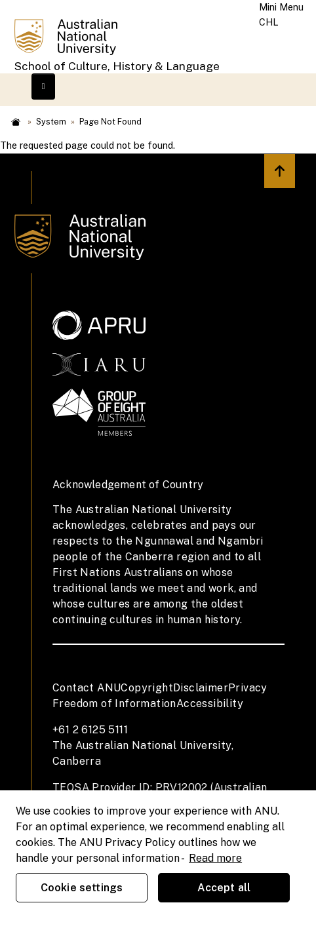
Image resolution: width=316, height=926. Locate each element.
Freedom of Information (114, 703)
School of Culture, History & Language (117, 66)
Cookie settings (82, 887)
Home (15, 121)
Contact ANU (86, 688)
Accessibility (209, 703)
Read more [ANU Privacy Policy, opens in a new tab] (215, 858)
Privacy (247, 688)
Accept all (224, 887)
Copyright (147, 688)
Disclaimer (200, 688)
